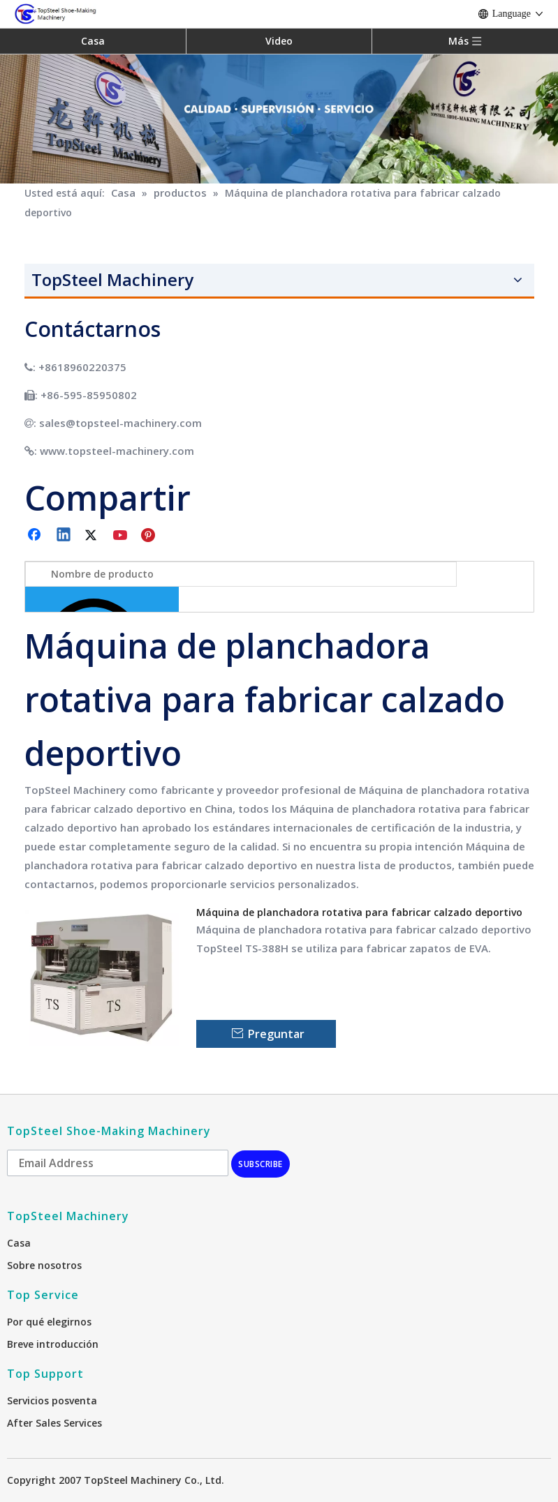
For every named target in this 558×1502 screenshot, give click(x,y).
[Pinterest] (150, 536)
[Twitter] (93, 536)
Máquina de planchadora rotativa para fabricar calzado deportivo (359, 912)
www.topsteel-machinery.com (117, 451)
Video (279, 40)
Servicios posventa (52, 1400)
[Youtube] (121, 536)
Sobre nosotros (44, 1265)
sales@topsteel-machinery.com (120, 423)
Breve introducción (52, 1344)
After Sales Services (54, 1422)
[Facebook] (35, 536)
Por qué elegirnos (49, 1321)
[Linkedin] (64, 536)
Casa (93, 40)
